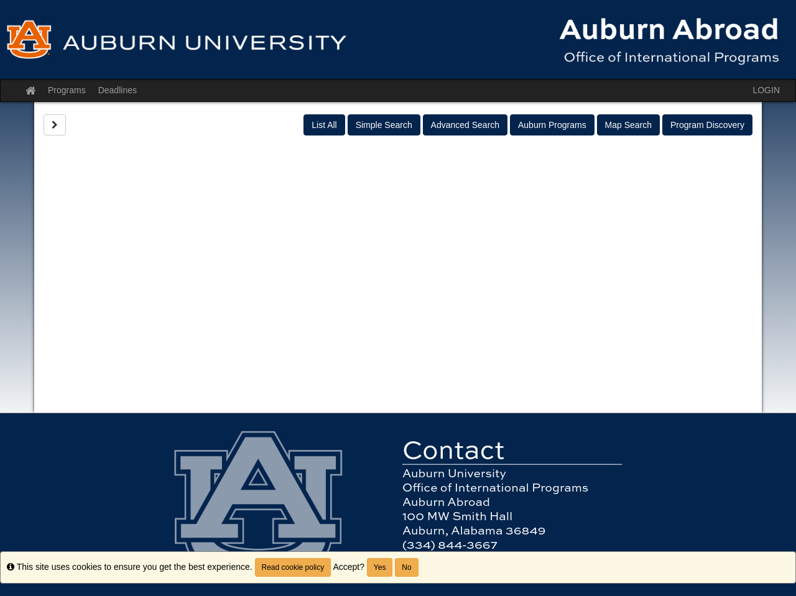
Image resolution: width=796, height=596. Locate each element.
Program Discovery (707, 125)
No (406, 567)
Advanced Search (465, 125)
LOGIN (766, 90)
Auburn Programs (552, 125)
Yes (380, 567)
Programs (67, 90)
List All (324, 125)
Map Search (628, 125)
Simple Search (384, 125)
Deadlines (117, 90)
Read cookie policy (293, 567)
